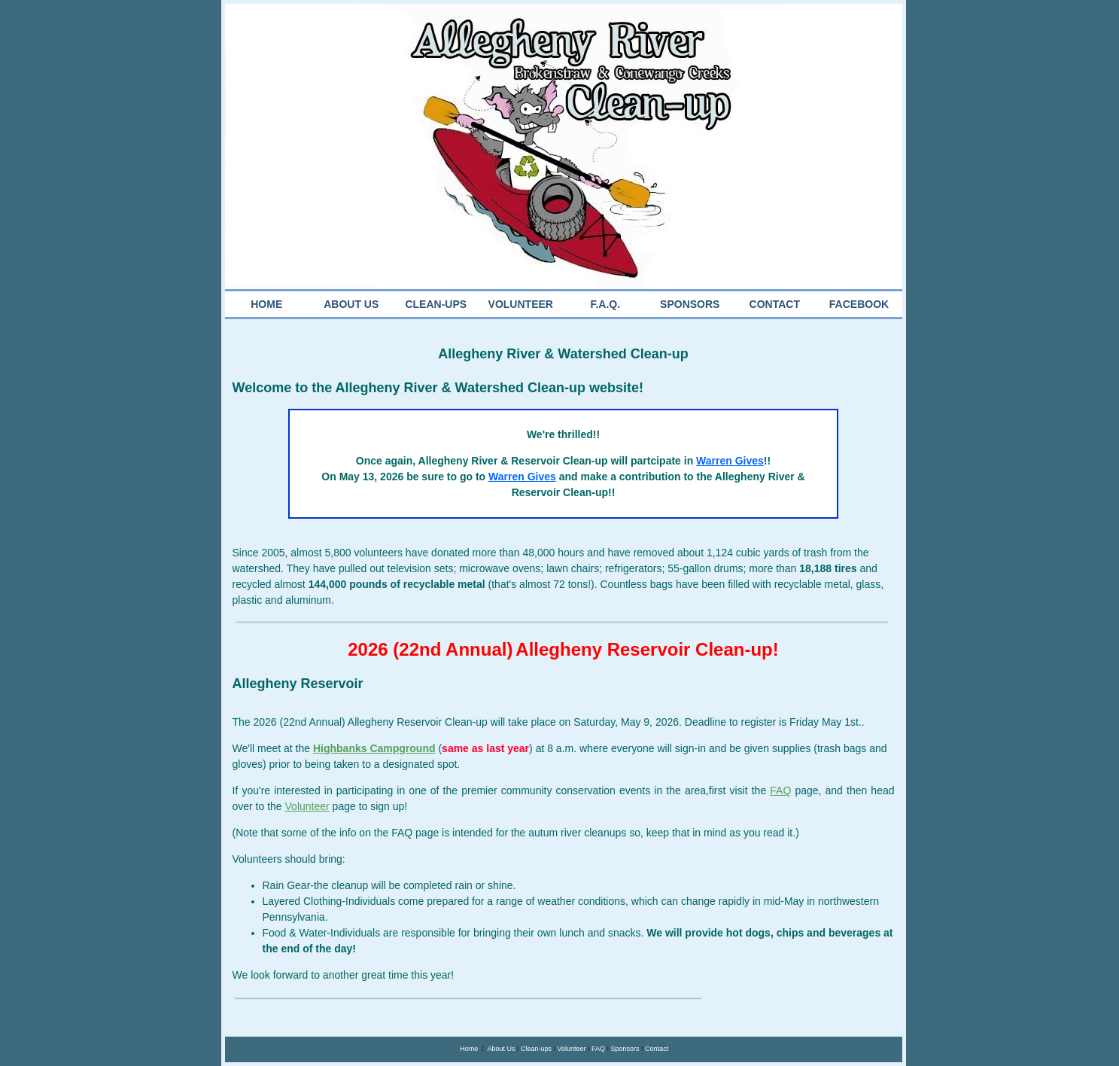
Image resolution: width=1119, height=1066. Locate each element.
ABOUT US (351, 304)
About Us (501, 1048)
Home (469, 1048)
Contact (656, 1048)
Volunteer (571, 1048)
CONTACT (775, 304)
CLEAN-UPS (436, 304)
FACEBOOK (859, 304)
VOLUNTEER (520, 304)
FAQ (598, 1048)
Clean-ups (536, 1048)
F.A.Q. (605, 304)
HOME (266, 304)
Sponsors (625, 1048)
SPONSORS (689, 304)
